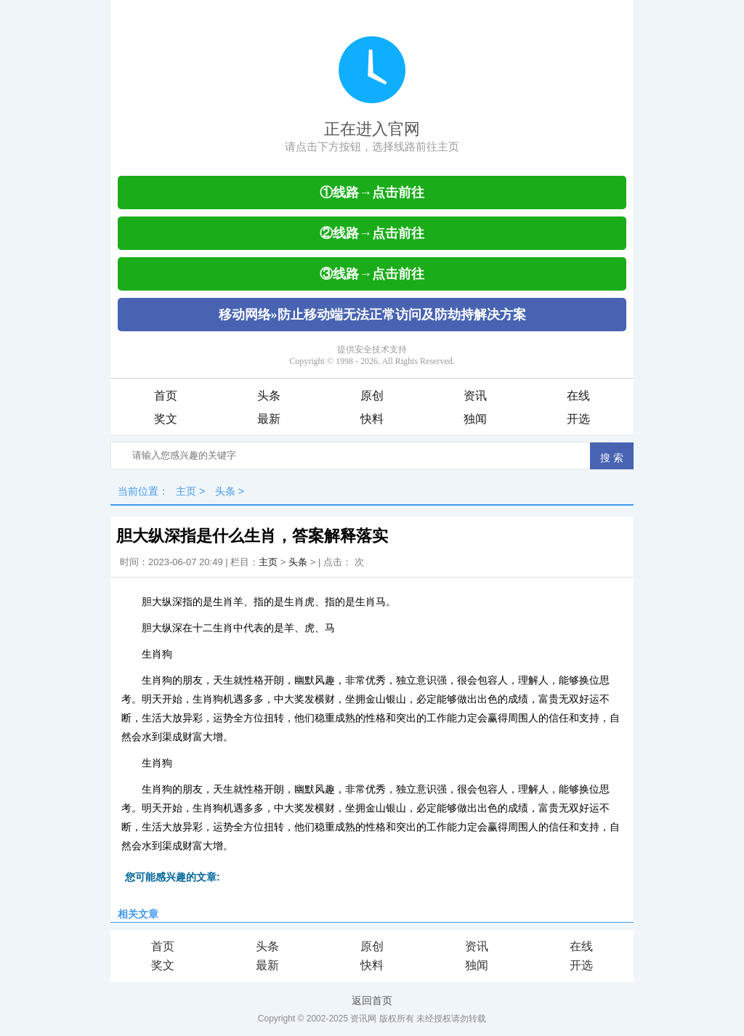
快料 (372, 419)
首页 (165, 395)
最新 (268, 419)
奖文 (165, 419)
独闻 (475, 419)
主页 (186, 491)
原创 (372, 395)
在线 (578, 395)
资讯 (475, 395)
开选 (578, 419)
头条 (268, 395)
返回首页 (372, 1000)
